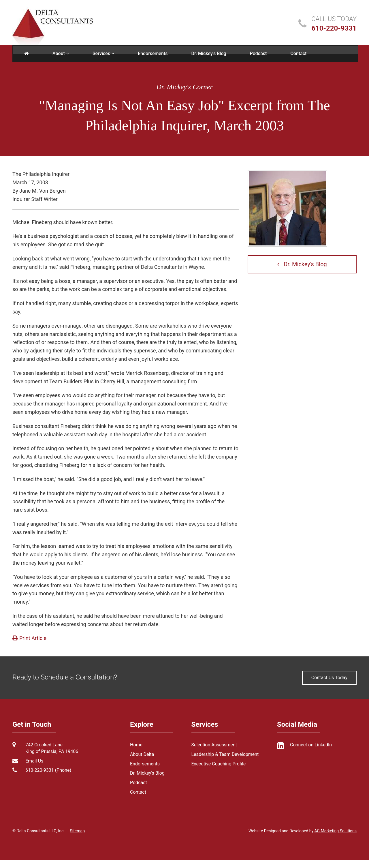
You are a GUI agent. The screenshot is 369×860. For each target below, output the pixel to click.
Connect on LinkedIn (311, 745)
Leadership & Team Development (225, 754)
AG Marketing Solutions (336, 831)
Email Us (34, 761)
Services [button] (103, 53)
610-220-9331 (334, 28)
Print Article (29, 638)
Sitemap (77, 831)
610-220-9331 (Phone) (48, 770)
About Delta (142, 754)
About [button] (60, 53)
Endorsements (152, 53)
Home (136, 745)
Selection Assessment (214, 745)
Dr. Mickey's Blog (208, 53)
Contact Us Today (329, 677)
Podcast (258, 53)
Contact (298, 53)
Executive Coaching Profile (218, 764)
